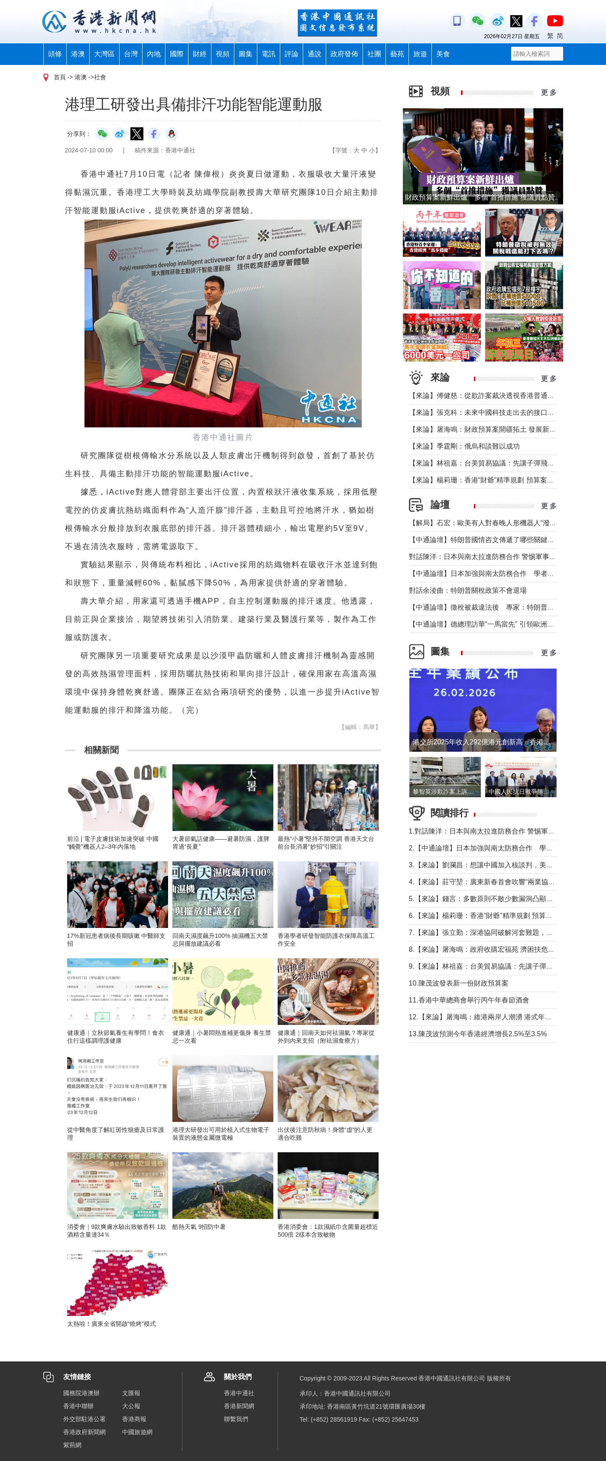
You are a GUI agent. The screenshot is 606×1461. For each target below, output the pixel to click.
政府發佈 (344, 54)
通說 (314, 54)
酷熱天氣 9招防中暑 (199, 1226)
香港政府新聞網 (84, 1432)
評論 (291, 54)
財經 (200, 54)
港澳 (78, 54)
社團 (374, 54)
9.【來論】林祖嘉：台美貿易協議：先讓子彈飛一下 (488, 966)
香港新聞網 (239, 1406)
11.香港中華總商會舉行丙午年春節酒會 (469, 1000)
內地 (154, 54)
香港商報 (134, 1419)
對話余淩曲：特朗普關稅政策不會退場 (468, 590)
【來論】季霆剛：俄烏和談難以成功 (464, 446)
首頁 (60, 77)
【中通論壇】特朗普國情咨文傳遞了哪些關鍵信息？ (488, 539)
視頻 (223, 54)
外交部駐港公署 (84, 1419)
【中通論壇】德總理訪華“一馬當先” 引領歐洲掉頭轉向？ (495, 624)
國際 (177, 54)
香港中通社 (239, 1393)
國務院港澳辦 (81, 1393)
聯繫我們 (236, 1419)
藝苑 (397, 54)
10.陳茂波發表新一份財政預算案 (459, 983)
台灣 (131, 54)
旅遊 (420, 54)
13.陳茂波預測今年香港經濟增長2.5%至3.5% (478, 1034)
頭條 (55, 54)
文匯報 (131, 1393)
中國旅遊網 (137, 1432)
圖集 (246, 54)
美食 (443, 54)
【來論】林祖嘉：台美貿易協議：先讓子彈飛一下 (485, 463)
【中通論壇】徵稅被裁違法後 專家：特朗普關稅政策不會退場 (506, 607)
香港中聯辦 (78, 1406)
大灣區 (104, 54)
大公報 (131, 1406)
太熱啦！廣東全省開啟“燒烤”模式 (111, 1323)
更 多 (549, 92)
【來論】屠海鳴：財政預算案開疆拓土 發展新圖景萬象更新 (500, 429)
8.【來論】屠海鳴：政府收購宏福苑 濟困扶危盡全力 (489, 949)
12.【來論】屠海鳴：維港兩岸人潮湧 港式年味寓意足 (491, 1017)
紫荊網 (72, 1445)
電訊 (268, 54)
